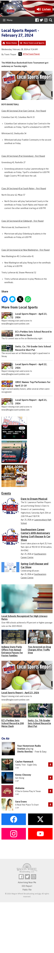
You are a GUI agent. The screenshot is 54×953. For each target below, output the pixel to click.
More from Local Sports (33, 43)
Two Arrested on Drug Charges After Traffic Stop (39, 650)
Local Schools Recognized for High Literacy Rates (24, 617)
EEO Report (27, 886)
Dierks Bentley (25, 751)
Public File (27, 890)
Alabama (19, 788)
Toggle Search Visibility (51, 20)
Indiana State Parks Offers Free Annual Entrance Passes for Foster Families (12, 651)
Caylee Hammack (24, 761)
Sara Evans (21, 801)
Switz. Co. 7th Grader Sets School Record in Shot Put (39, 723)
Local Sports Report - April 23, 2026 (20, 692)
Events (6, 493)
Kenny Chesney (23, 774)
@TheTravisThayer (29, 54)
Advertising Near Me (27, 882)
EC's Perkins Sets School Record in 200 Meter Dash (12, 723)
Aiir (39, 894)
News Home (11, 43)
